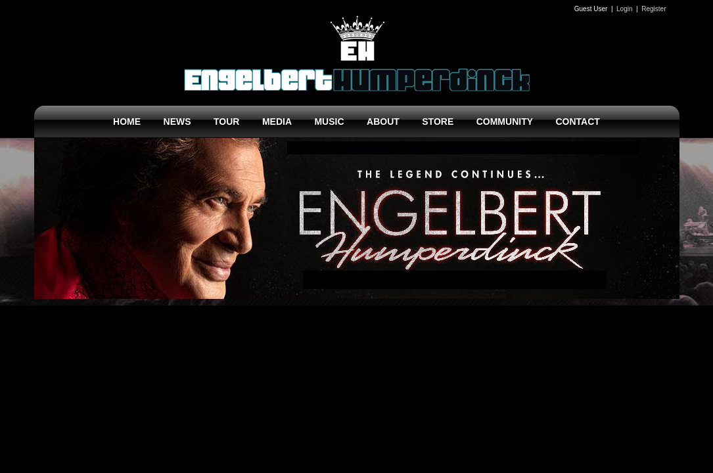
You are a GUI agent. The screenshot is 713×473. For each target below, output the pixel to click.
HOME (127, 121)
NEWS (177, 121)
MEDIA (277, 121)
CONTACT (577, 121)
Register (653, 8)
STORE (437, 121)
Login (624, 8)
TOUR (226, 121)
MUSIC (329, 121)
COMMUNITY (504, 121)
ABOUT (383, 121)
